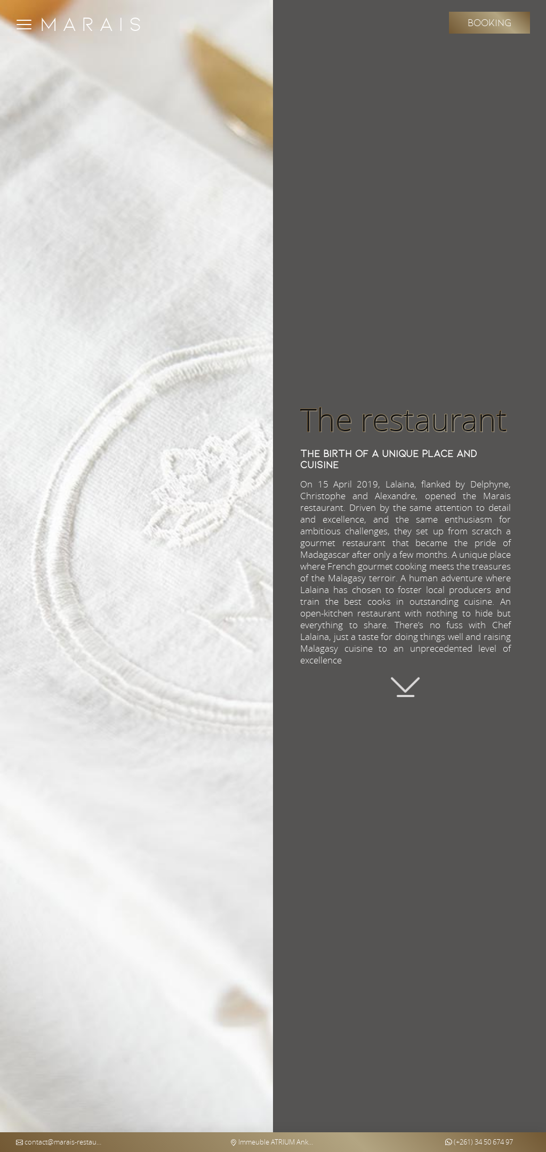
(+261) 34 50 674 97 (479, 1142)
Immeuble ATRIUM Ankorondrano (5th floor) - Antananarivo (273, 1142)
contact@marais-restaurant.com (58, 1142)
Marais (93, 24)
